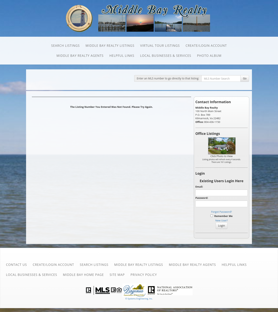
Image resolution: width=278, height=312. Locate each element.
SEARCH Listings (65, 45)
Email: (199, 186)
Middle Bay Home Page (83, 275)
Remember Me (221, 216)
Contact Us (16, 265)
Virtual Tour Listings (160, 45)
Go (245, 78)
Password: (201, 198)
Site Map (117, 275)
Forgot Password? (221, 211)
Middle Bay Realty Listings (110, 45)
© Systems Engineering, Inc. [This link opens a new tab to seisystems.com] (139, 298)
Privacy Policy (144, 275)
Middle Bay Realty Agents (80, 56)
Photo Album (209, 56)
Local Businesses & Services (165, 56)
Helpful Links (121, 56)
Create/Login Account (206, 45)
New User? (221, 220)
